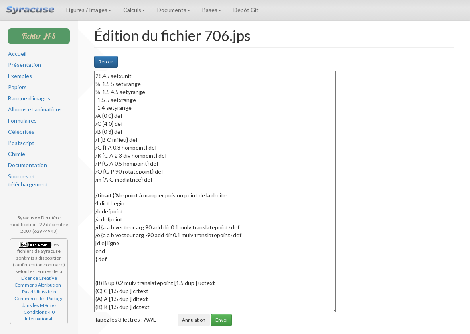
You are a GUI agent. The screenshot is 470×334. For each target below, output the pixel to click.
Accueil (17, 53)
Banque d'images (29, 98)
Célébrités (21, 131)
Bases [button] (211, 9)
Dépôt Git (246, 9)
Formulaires (22, 120)
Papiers (17, 87)
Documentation (27, 165)
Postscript (21, 142)
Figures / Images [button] (88, 9)
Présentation (24, 64)
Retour (106, 61)
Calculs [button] (134, 9)
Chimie (16, 153)
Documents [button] (173, 9)
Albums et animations (35, 109)
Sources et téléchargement (28, 180)
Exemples (20, 75)
